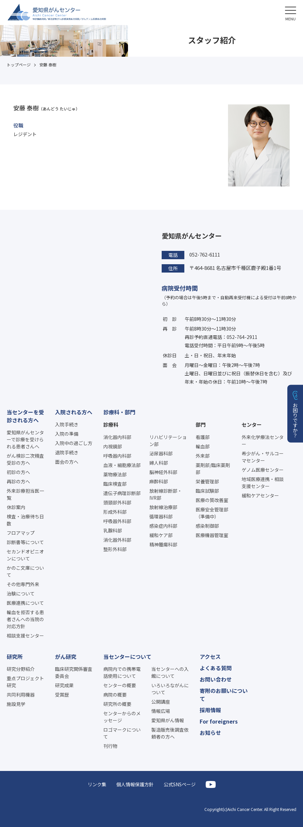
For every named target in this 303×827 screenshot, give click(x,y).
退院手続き (66, 452)
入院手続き (66, 424)
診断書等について (25, 542)
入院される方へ (73, 412)
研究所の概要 (117, 704)
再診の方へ (18, 481)
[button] (290, 12)
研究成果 (64, 685)
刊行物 (110, 746)
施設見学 (16, 704)
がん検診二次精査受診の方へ (25, 459)
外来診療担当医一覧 (25, 494)
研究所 (15, 657)
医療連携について (25, 602)
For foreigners (219, 721)
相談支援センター (25, 635)
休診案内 (16, 507)
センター (252, 424)
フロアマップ (21, 532)
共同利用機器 (21, 694)
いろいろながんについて (170, 689)
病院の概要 (115, 694)
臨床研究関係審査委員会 (73, 672)
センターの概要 (119, 685)
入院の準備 (66, 433)
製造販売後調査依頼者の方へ (170, 733)
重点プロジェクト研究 (25, 682)
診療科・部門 (119, 412)
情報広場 (160, 711)
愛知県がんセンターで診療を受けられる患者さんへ (25, 439)
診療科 (110, 424)
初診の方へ (18, 472)
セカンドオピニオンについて (25, 555)
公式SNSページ (180, 784)
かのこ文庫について (25, 571)
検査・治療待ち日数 (25, 520)
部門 (201, 424)
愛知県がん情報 (167, 720)
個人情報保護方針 (135, 784)
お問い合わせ (216, 679)
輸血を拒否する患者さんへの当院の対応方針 (25, 619)
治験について (21, 593)
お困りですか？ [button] (295, 419)
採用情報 (210, 710)
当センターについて (127, 657)
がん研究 (65, 657)
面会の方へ (66, 461)
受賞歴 (62, 694)
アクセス (210, 657)
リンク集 (97, 784)
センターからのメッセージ (122, 717)
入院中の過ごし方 (73, 443)
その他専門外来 (23, 584)
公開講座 (160, 701)
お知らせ (210, 733)
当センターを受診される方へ (25, 416)
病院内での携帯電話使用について (122, 672)
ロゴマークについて (122, 733)
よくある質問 (216, 668)
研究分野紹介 (21, 669)
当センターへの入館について (170, 672)
